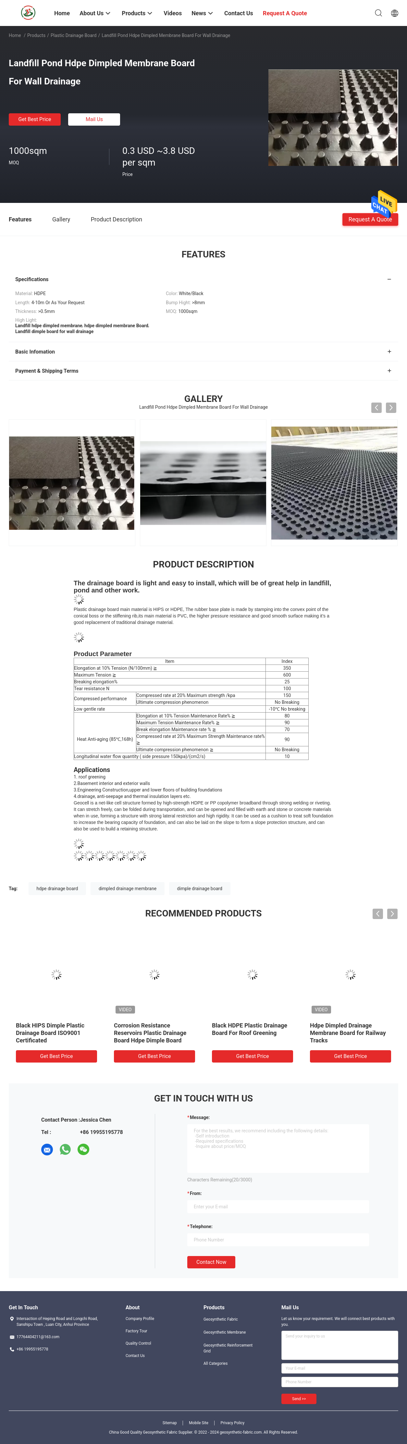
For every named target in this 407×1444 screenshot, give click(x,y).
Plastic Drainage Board (73, 35)
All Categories (216, 1363)
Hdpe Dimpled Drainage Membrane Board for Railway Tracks (348, 1033)
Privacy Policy (232, 1423)
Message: (200, 1117)
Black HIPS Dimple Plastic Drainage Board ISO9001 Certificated (50, 1033)
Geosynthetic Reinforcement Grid (228, 1348)
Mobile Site (198, 1423)
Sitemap (170, 1423)
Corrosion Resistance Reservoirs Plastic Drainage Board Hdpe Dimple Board (150, 1033)
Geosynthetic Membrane (225, 1332)
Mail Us (94, 119)
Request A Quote (370, 219)
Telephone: (201, 1226)
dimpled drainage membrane (127, 888)
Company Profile (140, 1318)
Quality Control (138, 1343)
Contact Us (135, 1355)
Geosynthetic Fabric (221, 1319)
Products (36, 35)
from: (196, 1193)
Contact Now (211, 1262)
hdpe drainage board (57, 888)
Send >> (299, 1399)
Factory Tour (136, 1331)
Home (15, 35)
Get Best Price (34, 119)
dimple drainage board (199, 888)
